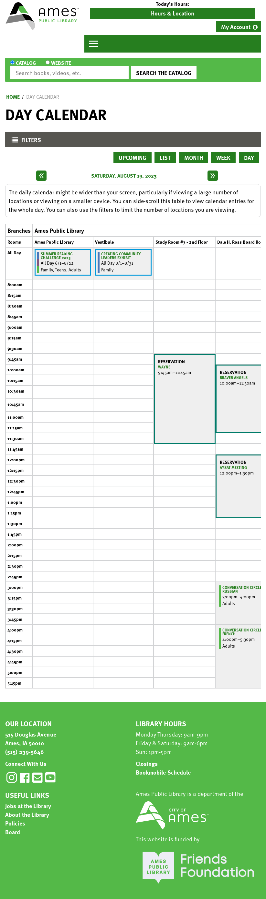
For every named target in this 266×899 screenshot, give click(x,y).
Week (223, 151)
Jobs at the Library (28, 800)
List (165, 151)
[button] (172, 4)
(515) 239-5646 (24, 745)
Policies (15, 817)
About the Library (27, 808)
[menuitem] (238, 26)
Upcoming (132, 151)
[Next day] (212, 170)
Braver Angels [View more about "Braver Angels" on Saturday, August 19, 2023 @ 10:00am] (234, 372)
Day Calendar (42, 91)
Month (193, 151)
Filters (24, 136)
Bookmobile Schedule (163, 766)
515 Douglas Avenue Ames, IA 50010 (30, 732)
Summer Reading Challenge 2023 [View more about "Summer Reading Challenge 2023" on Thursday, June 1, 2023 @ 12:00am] (57, 250)
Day (249, 151)
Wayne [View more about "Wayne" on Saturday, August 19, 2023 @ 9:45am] (164, 361)
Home (13, 91)
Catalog (26, 67)
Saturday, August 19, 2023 (124, 169)
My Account (235, 26)
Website (58, 67)
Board (12, 826)
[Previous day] (41, 170)
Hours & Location (172, 13)
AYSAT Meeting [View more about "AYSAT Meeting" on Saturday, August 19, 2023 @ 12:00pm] (233, 462)
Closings (147, 757)
